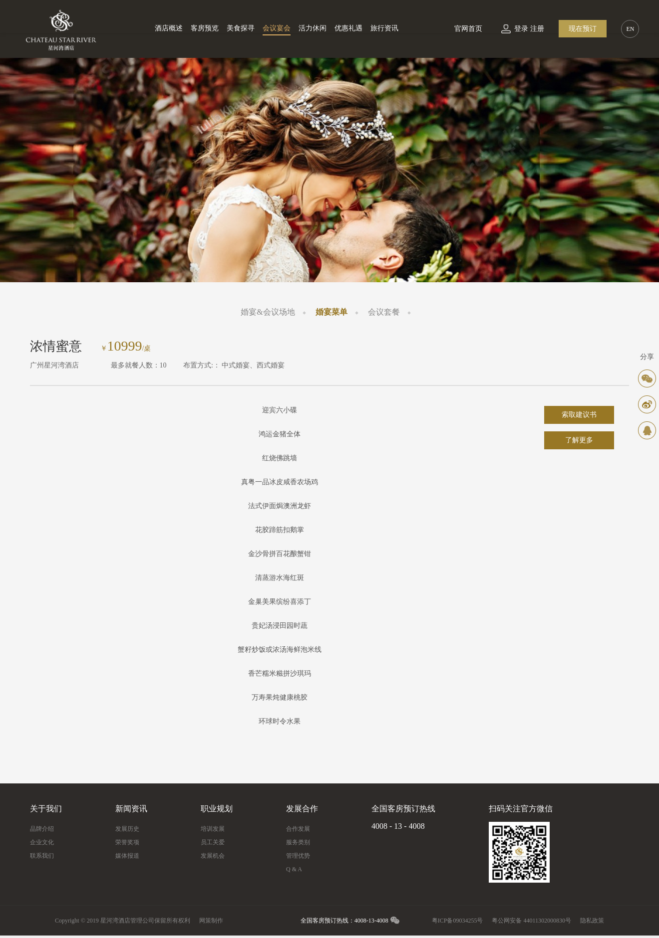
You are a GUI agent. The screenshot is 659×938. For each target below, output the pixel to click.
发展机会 (213, 855)
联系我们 (42, 855)
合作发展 (298, 828)
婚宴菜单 (331, 312)
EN (630, 28)
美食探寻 (241, 28)
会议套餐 (384, 312)
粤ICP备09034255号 (457, 920)
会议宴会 (277, 28)
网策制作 (211, 920)
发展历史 (127, 828)
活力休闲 (313, 28)
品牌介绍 (42, 828)
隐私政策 (592, 920)
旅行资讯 (384, 28)
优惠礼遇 (348, 28)
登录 (521, 28)
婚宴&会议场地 (268, 312)
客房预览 (205, 28)
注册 (537, 28)
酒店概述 (169, 28)
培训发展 (213, 828)
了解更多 (579, 440)
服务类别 (298, 842)
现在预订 (583, 28)
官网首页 (468, 28)
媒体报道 (127, 855)
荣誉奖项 (127, 842)
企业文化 (42, 842)
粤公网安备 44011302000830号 (531, 920)
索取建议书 (579, 414)
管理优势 (298, 855)
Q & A (294, 869)
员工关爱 (213, 842)
